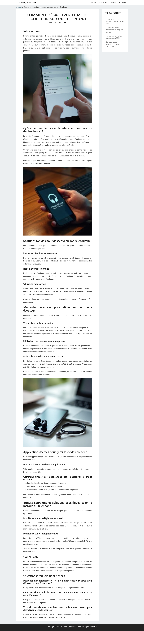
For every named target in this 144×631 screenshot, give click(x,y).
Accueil (93, 2)
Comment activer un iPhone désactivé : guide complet (114, 30)
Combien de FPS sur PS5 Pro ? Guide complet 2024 (115, 21)
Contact (112, 2)
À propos (103, 2)
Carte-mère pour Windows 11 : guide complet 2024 (113, 44)
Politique (122, 2)
